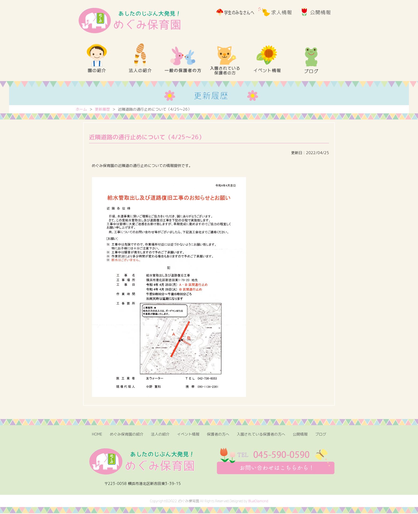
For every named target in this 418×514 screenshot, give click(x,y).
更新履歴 (102, 110)
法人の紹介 (160, 434)
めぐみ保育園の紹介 (126, 434)
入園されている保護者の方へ (261, 434)
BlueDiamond (258, 501)
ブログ (320, 434)
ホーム (81, 110)
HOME (97, 434)
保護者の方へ (218, 434)
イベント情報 (188, 434)
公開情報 (300, 434)
